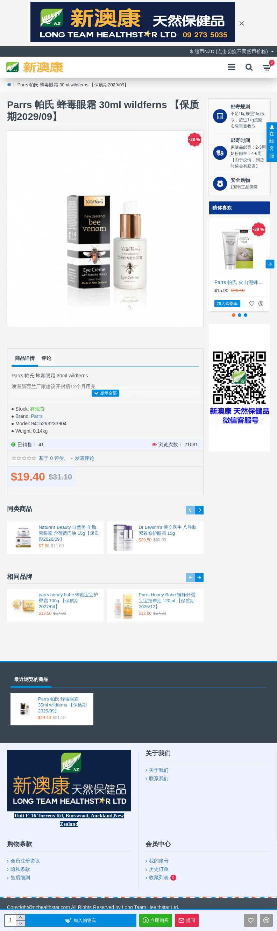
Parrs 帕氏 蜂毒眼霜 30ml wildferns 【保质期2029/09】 (62, 704)
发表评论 (84, 458)
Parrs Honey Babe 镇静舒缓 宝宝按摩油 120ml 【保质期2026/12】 (167, 600)
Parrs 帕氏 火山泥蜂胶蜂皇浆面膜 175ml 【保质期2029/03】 (240, 282)
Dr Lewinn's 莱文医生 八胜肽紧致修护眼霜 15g (168, 529)
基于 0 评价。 (54, 458)
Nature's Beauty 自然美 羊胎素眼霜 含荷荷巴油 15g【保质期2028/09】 (69, 532)
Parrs (36, 416)
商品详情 (25, 357)
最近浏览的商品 (31, 679)
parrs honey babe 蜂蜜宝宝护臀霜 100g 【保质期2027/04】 (68, 600)
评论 (46, 357)
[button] (190, 509)
